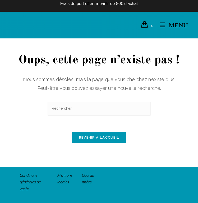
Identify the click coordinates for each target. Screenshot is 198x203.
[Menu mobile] (172, 25)
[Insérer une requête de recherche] (99, 109)
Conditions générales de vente (30, 182)
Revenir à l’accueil (99, 137)
